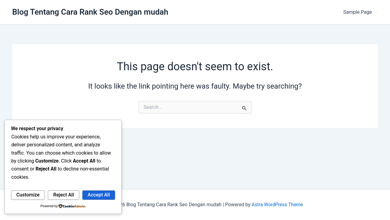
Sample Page (358, 12)
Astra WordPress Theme (277, 204)
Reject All (63, 195)
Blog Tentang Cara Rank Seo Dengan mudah (90, 11)
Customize (28, 195)
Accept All (99, 195)
